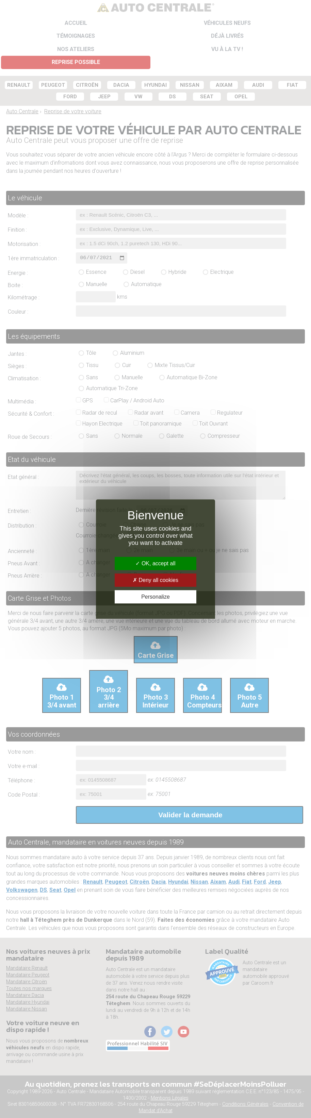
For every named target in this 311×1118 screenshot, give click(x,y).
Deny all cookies (155, 580)
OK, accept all (155, 563)
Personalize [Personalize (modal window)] (155, 597)
